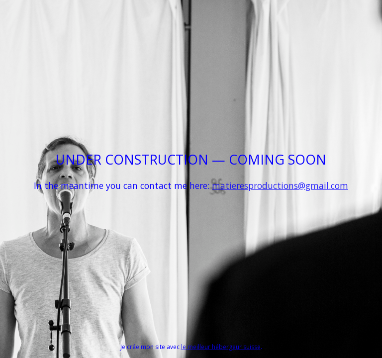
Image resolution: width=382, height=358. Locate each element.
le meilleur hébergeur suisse (221, 347)
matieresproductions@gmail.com (280, 185)
